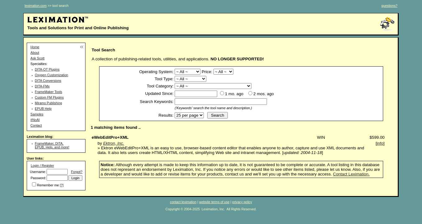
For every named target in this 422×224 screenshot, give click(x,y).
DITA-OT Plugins (47, 69)
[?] (62, 185)
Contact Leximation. (351, 174)
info (380, 143)
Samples (36, 114)
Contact (36, 125)
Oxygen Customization (51, 75)
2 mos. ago (263, 93)
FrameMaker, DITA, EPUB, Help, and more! (52, 145)
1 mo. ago (234, 93)
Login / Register (42, 165)
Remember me (48, 185)
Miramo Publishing (48, 103)
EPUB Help (43, 108)
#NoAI (35, 120)
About (34, 52)
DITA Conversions (48, 80)
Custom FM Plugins (49, 97)
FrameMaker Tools (48, 92)
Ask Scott (37, 58)
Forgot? (76, 172)
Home (34, 47)
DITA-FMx (42, 86)
